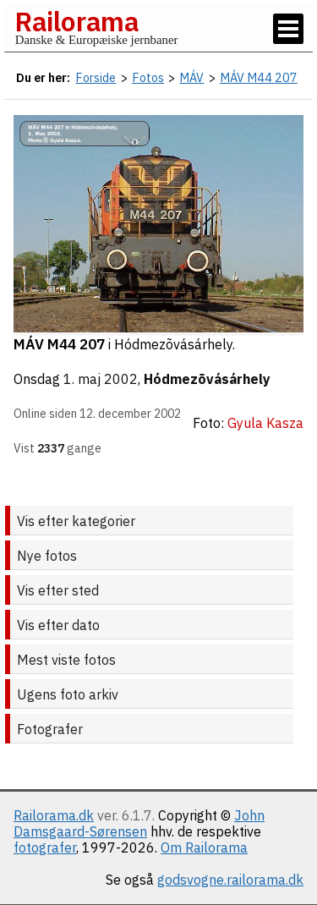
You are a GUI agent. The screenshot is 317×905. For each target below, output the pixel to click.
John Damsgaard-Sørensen (139, 823)
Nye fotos (47, 555)
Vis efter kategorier (76, 521)
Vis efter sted (58, 590)
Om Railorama (204, 847)
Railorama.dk (54, 815)
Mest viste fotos (66, 659)
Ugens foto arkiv (67, 694)
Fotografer (50, 729)
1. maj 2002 (100, 378)
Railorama (76, 21)
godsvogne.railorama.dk (230, 879)
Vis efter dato (58, 625)
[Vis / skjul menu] (288, 29)
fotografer (45, 847)
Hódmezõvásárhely (207, 378)
